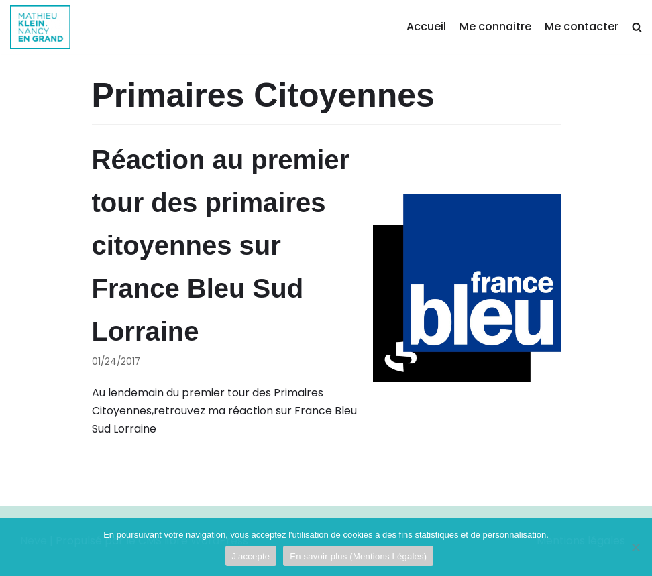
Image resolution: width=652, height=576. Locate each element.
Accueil (426, 26)
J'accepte (251, 556)
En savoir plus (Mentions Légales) (358, 556)
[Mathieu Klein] (40, 27)
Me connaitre (495, 26)
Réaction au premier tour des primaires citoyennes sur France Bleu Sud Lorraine (221, 245)
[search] (637, 27)
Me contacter (581, 26)
